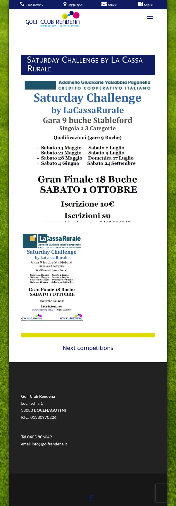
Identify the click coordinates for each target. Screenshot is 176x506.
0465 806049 (39, 436)
